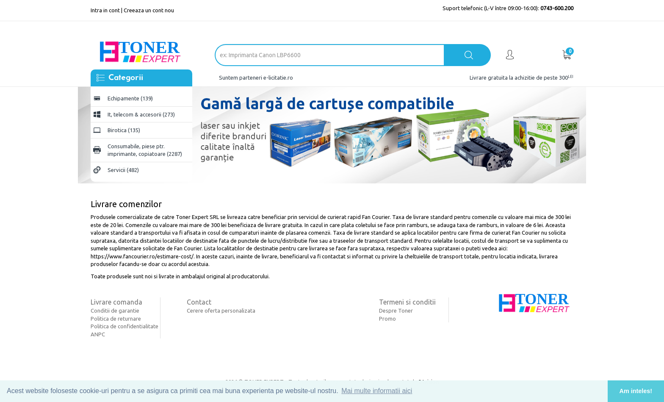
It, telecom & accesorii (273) (141, 114)
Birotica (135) (124, 130)
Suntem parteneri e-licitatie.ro (256, 77)
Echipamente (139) (130, 98)
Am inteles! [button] (636, 391)
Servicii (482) (123, 170)
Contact (199, 302)
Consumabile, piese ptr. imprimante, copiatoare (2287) (145, 150)
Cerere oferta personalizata (221, 310)
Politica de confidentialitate (124, 326)
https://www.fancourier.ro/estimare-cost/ (142, 256)
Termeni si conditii (407, 302)
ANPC (98, 334)
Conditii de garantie (115, 310)
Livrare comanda (116, 302)
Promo (387, 319)
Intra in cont (105, 10)
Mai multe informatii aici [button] (376, 390)
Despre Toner (396, 310)
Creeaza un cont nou (149, 10)
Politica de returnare (116, 319)
